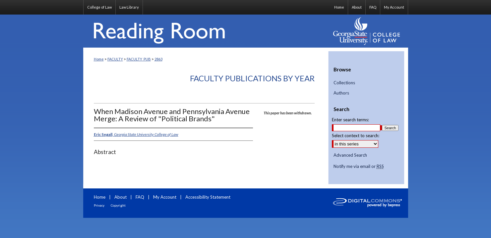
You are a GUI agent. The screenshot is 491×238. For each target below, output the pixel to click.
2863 (158, 59)
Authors (341, 93)
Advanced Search (350, 155)
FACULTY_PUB (139, 59)
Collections (344, 82)
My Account (164, 197)
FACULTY (115, 59)
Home (99, 59)
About (120, 197)
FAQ (140, 197)
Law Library (129, 7)
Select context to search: (355, 135)
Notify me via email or (359, 166)
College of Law (99, 7)
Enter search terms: (350, 119)
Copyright (118, 205)
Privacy (99, 205)
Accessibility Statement (207, 197)
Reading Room (206, 31)
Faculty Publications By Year (252, 78)
